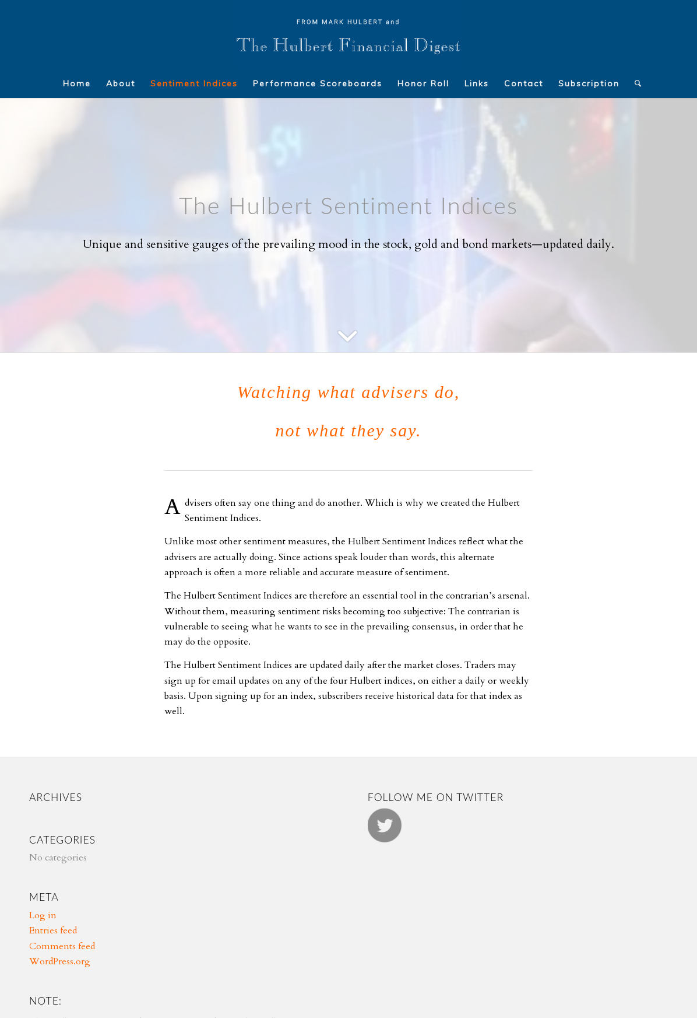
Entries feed (53, 930)
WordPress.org (59, 961)
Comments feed (62, 946)
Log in (43, 915)
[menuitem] (76, 83)
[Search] (634, 83)
